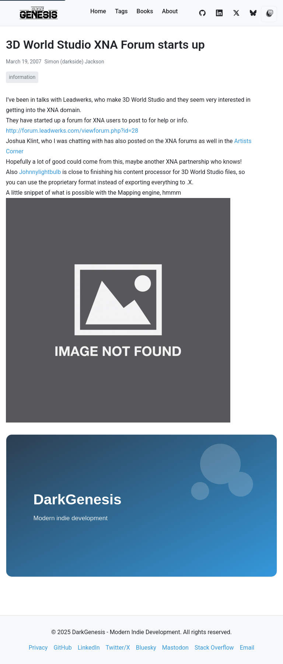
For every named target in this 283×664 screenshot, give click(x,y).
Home (98, 11)
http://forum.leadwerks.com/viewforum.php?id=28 (72, 130)
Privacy (38, 647)
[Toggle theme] (269, 14)
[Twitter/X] (236, 13)
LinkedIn (89, 647)
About (170, 11)
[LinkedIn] (219, 13)
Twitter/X (118, 647)
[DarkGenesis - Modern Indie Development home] (39, 13)
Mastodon (175, 647)
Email (247, 647)
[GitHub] (202, 13)
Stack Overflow (214, 647)
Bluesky (146, 647)
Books (145, 11)
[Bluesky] (253, 13)
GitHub (62, 647)
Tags (121, 11)
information (22, 77)
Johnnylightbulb (40, 171)
